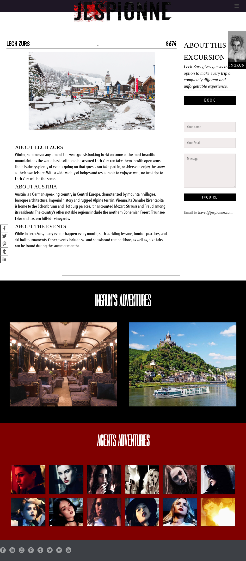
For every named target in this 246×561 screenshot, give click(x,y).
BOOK (209, 100)
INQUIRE (209, 197)
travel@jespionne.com (215, 212)
